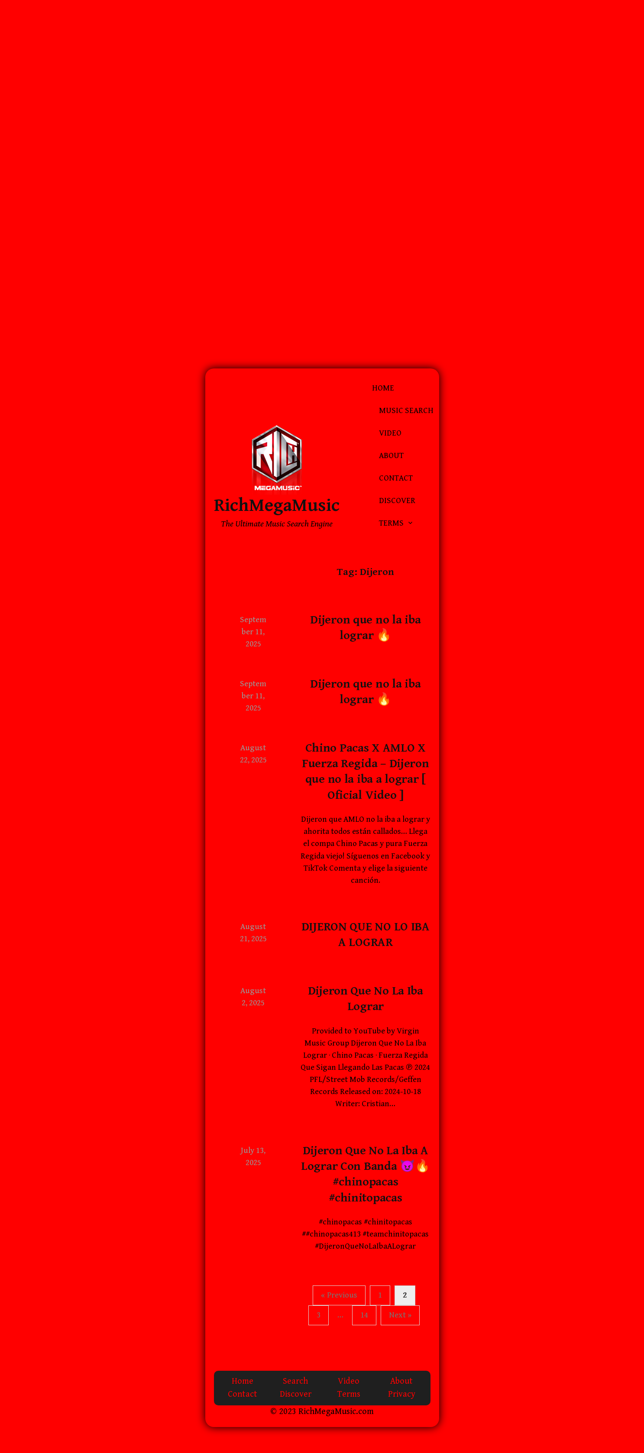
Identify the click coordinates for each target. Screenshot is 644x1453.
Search (295, 1381)
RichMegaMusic (277, 505)
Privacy (401, 1394)
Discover (397, 500)
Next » (400, 1315)
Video (390, 433)
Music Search (406, 410)
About (391, 455)
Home (383, 388)
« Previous (339, 1295)
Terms (391, 523)
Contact (396, 478)
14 (364, 1315)
